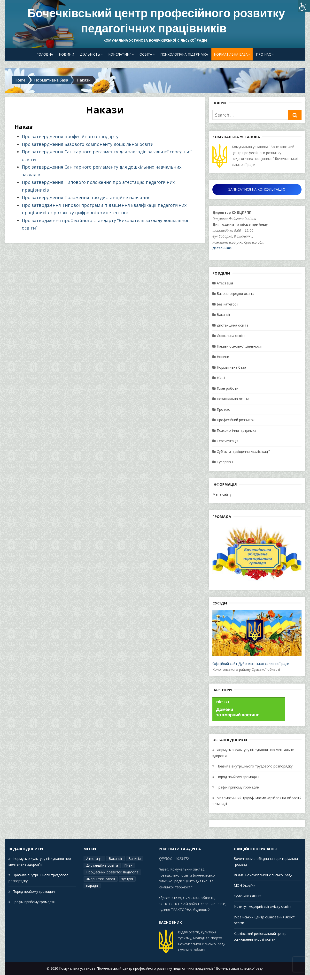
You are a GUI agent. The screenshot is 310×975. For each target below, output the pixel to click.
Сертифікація (227, 441)
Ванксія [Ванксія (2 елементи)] (134, 858)
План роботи (227, 388)
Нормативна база (231, 54)
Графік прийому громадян (238, 787)
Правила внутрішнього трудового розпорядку (255, 766)
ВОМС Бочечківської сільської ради (263, 875)
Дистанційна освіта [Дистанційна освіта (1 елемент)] (102, 865)
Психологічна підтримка (184, 54)
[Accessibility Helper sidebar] (304, 6)
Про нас (263, 54)
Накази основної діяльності (239, 346)
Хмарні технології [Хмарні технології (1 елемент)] (100, 879)
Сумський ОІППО (247, 896)
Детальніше (222, 248)
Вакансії (223, 314)
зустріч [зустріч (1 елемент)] (127, 879)
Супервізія (225, 462)
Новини (66, 54)
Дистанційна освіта (232, 325)
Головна (45, 54)
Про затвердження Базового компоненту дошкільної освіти (88, 144)
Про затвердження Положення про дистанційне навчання (86, 197)
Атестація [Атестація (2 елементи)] (94, 858)
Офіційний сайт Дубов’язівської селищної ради (257, 638)
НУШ (221, 377)
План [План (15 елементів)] (128, 865)
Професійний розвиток (236, 419)
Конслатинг (119, 54)
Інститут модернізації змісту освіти (263, 906)
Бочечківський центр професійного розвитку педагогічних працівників (156, 20)
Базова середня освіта (235, 293)
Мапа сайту (222, 494)
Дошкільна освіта (231, 335)
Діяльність (90, 54)
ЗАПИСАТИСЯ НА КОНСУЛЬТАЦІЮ (256, 189)
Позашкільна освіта (233, 398)
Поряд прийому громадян (238, 776)
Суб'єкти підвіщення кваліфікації (243, 451)
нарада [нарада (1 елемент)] (92, 885)
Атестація (225, 283)
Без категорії (227, 304)
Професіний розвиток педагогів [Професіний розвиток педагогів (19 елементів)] (112, 872)
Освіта (146, 54)
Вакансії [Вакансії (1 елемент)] (115, 858)
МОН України (245, 885)
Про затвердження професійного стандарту (70, 136)
